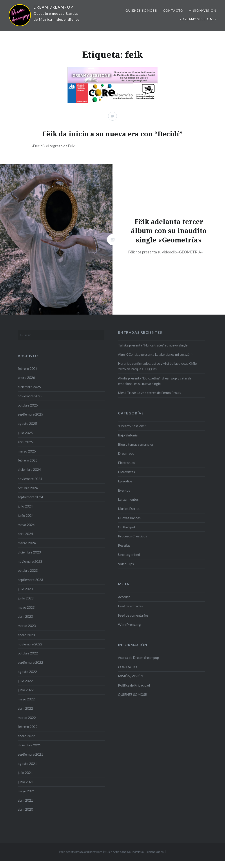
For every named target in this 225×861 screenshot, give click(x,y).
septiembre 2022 (30, 662)
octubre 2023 (28, 570)
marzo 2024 (27, 543)
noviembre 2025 (30, 396)
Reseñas (124, 545)
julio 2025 (25, 433)
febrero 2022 (28, 727)
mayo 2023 (26, 607)
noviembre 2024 (30, 479)
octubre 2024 (28, 488)
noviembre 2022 (30, 644)
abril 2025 (25, 442)
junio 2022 (26, 690)
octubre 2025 (28, 405)
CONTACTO (173, 10)
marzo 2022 (27, 718)
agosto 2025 (27, 423)
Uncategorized (129, 555)
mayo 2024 (26, 525)
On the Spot (126, 527)
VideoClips (126, 564)
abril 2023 (25, 616)
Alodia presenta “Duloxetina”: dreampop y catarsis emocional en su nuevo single (155, 381)
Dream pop (126, 453)
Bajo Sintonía (128, 435)
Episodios (125, 481)
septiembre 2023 (30, 580)
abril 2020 (25, 809)
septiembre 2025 (30, 414)
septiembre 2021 (30, 754)
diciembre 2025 (29, 387)
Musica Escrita (129, 509)
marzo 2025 (27, 451)
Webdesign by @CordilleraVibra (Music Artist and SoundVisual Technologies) (112, 852)
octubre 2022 (28, 653)
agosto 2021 (27, 764)
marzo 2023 (27, 626)
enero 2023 (26, 635)
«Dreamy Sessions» (198, 19)
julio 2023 (25, 589)
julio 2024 (25, 506)
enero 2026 (26, 377)
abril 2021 (25, 800)
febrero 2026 (28, 368)
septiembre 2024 (30, 497)
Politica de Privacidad (134, 685)
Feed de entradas (130, 606)
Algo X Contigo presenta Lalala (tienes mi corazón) (155, 354)
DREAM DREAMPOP (53, 7)
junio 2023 (26, 598)
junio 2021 (26, 782)
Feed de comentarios (133, 615)
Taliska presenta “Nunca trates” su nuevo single (152, 345)
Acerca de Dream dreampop (138, 657)
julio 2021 (25, 773)
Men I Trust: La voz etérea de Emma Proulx (149, 393)
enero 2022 (26, 736)
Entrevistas (126, 472)
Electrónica (126, 463)
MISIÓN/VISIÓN (202, 10)
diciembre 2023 (29, 552)
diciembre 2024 (29, 469)
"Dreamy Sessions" (132, 426)
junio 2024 (26, 515)
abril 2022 (25, 708)
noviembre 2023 (30, 561)
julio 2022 (25, 681)
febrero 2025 (28, 460)
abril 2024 (25, 534)
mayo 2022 (26, 699)
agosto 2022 (27, 672)
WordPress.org (129, 625)
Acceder (124, 597)
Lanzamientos (128, 499)
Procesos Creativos (132, 536)
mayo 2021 (26, 791)
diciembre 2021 (29, 745)
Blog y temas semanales (136, 444)
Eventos (124, 490)
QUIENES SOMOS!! (141, 10)
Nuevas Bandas (129, 518)
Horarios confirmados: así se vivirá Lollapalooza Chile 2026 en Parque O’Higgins (157, 366)
